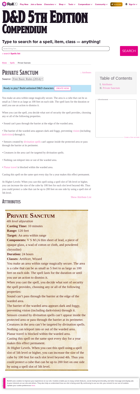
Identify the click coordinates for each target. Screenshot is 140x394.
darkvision (7, 134)
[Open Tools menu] (72, 4)
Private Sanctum (111, 88)
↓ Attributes (85, 72)
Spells (12, 63)
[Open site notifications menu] (126, 4)
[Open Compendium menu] (85, 4)
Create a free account (131, 137)
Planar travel (10, 167)
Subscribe (116, 4)
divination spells (32, 141)
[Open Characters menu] (50, 4)
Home (4, 63)
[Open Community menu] (101, 4)
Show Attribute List (81, 197)
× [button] (137, 381)
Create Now (62, 88)
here (33, 385)
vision (76, 130)
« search (11, 53)
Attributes (107, 84)
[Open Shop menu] (62, 4)
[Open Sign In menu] (133, 4)
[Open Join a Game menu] (36, 4)
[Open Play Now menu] (24, 4)
